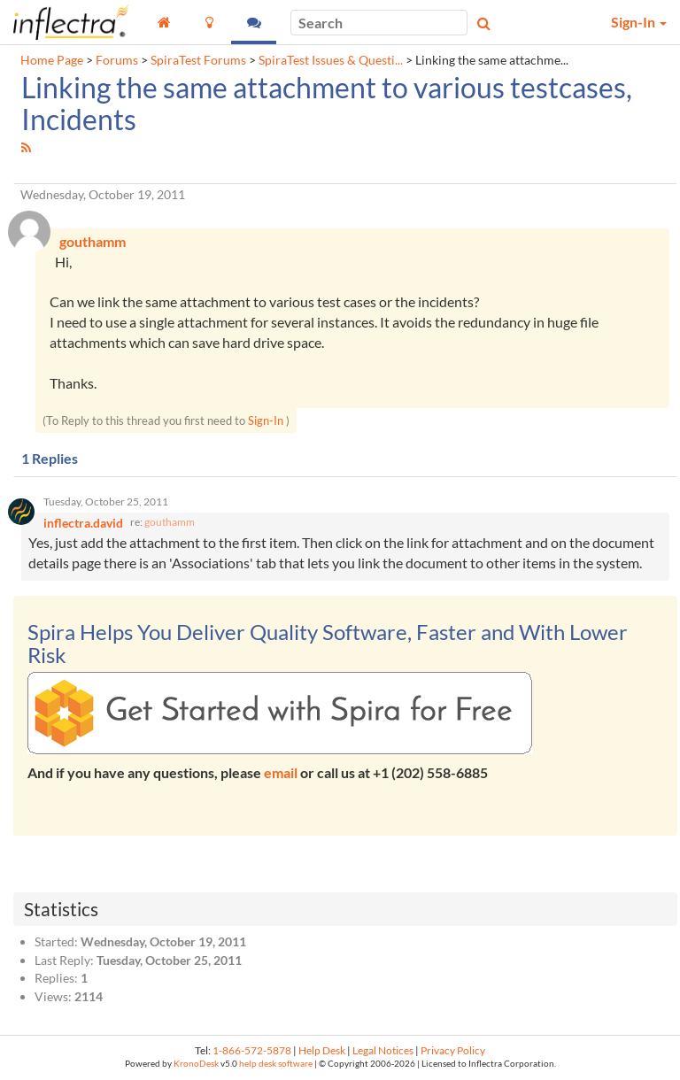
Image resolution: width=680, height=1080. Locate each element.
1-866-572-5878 (251, 1050)
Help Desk (321, 1050)
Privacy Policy (453, 1050)
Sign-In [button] (639, 21)
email (281, 772)
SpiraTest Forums (198, 60)
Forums (117, 60)
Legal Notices (382, 1050)
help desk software (276, 1063)
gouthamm (169, 521)
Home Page (51, 60)
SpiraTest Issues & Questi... (331, 60)
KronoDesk (196, 1063)
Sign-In (265, 420)
